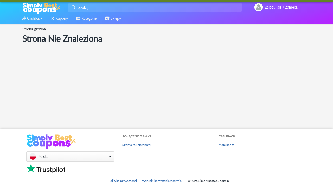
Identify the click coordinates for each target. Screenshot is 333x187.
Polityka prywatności (122, 181)
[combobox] (154, 7)
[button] (70, 156)
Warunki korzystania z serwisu (162, 181)
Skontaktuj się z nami (136, 145)
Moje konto (226, 145)
